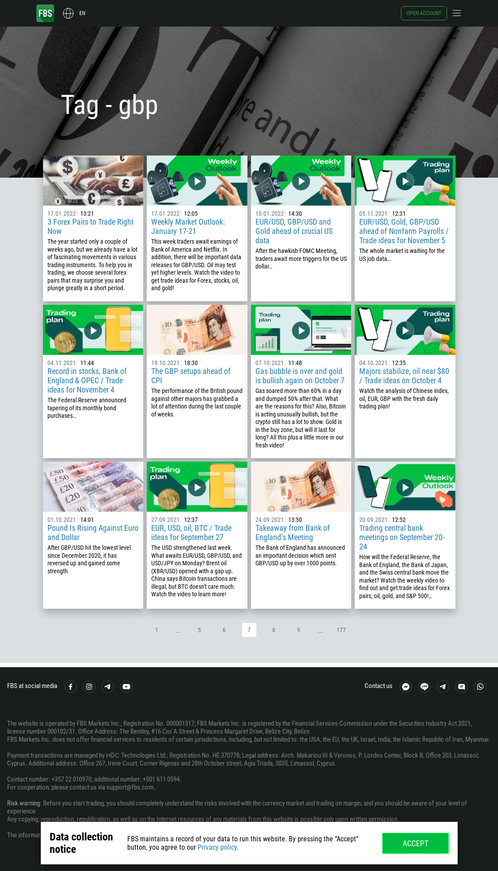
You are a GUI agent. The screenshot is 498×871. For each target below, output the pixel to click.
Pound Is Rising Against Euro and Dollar (92, 532)
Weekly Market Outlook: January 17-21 (188, 226)
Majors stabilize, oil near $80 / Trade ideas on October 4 (404, 375)
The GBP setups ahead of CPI (191, 375)
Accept (415, 843)
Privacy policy (217, 847)
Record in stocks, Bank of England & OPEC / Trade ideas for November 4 (87, 380)
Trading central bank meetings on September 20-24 (401, 537)
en (82, 13)
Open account (424, 13)
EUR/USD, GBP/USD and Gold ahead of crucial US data (294, 231)
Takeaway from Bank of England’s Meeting (292, 532)
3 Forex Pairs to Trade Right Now (90, 226)
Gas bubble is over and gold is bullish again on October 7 (300, 375)
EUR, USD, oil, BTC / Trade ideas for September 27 (191, 532)
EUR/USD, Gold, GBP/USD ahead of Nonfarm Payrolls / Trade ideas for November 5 (404, 231)
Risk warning (23, 803)
